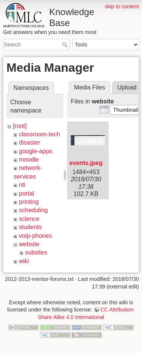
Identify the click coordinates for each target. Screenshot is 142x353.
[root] (20, 126)
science (29, 219)
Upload (127, 87)
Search (65, 44)
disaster (29, 142)
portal (26, 193)
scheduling (33, 210)
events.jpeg (86, 163)
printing (29, 202)
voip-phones (35, 236)
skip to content (122, 6)
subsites (36, 252)
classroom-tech (39, 134)
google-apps (35, 151)
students (30, 227)
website (29, 244)
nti (22, 185)
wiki (24, 261)
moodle (29, 159)
